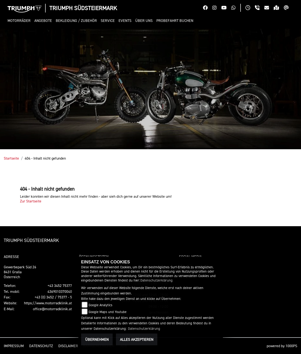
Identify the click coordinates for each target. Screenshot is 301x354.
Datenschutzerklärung (156, 280)
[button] (20, 20)
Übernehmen (97, 339)
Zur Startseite (30, 201)
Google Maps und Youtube (108, 312)
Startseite (11, 158)
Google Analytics (100, 305)
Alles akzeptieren (136, 339)
